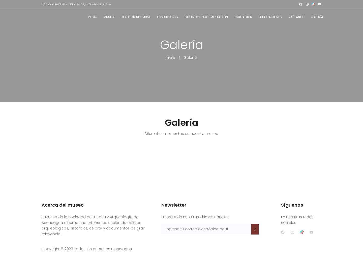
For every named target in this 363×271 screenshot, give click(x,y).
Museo (109, 17)
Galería (317, 17)
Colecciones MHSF (135, 17)
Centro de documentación (206, 17)
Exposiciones (167, 17)
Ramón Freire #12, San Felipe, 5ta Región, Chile (76, 4)
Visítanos (296, 17)
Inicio (92, 17)
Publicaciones (270, 17)
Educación (243, 17)
